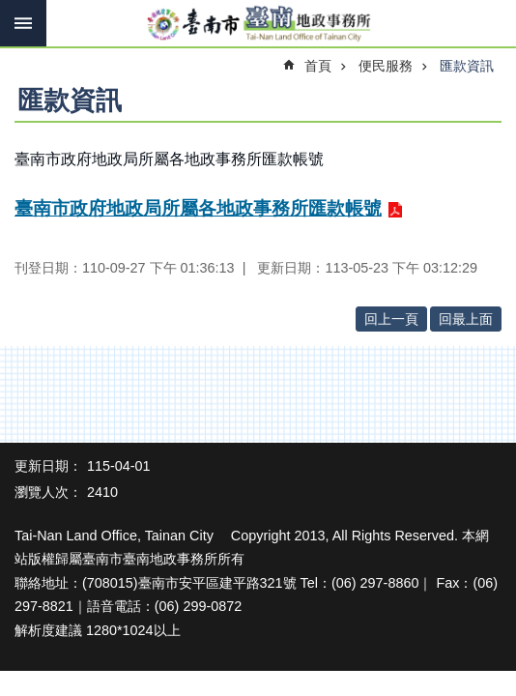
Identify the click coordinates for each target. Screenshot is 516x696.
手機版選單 (23, 23)
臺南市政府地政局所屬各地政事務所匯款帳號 (198, 208)
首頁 (317, 65)
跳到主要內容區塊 (10, 10)
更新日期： (48, 466)
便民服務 (385, 65)
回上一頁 (391, 319)
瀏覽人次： (48, 492)
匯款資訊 (467, 65)
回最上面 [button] (466, 319)
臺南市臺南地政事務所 (258, 24)
